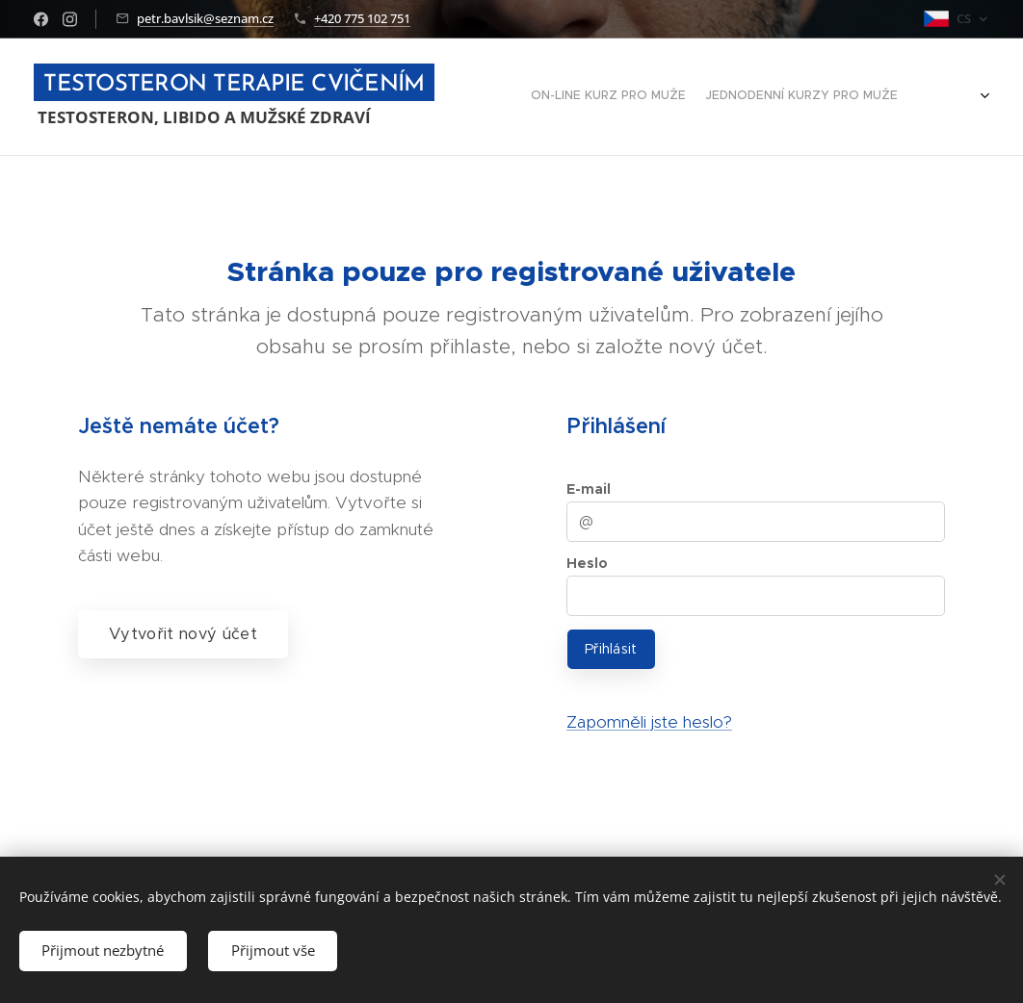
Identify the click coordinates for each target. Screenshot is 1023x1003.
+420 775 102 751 (362, 18)
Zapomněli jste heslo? (649, 722)
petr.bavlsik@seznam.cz (205, 18)
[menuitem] (857, 97)
